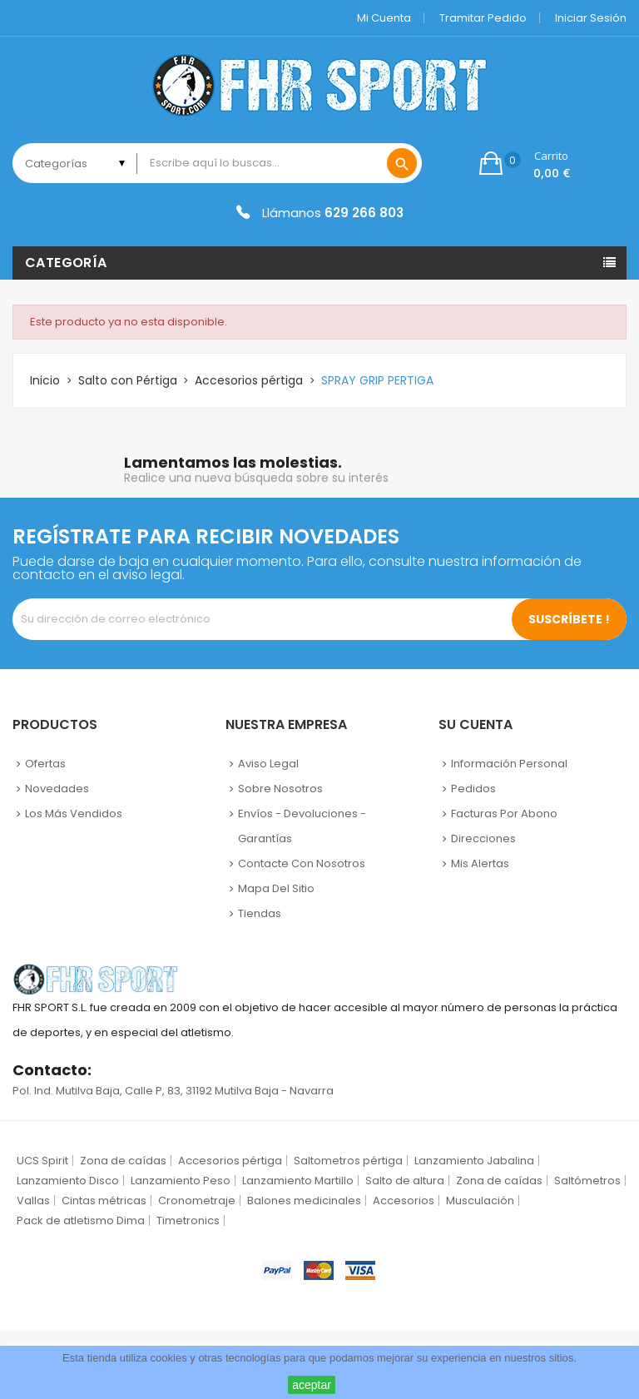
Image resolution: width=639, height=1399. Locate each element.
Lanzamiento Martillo (298, 1180)
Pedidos (473, 788)
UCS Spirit (42, 1160)
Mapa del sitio (276, 888)
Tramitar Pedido (483, 17)
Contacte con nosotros (301, 863)
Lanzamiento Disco (68, 1180)
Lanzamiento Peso (180, 1180)
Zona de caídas (123, 1160)
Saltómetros (587, 1180)
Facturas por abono (504, 813)
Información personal (509, 763)
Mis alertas (480, 863)
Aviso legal (268, 763)
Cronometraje (196, 1200)
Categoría (66, 262)
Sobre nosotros (280, 788)
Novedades (57, 788)
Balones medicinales (304, 1200)
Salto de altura (404, 1180)
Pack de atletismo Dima (81, 1220)
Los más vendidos (73, 813)
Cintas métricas (104, 1200)
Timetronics (188, 1220)
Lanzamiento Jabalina (474, 1160)
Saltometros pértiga (348, 1160)
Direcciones (483, 838)
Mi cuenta (384, 17)
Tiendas (259, 913)
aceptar (311, 1385)
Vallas (33, 1200)
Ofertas (45, 763)
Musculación (480, 1200)
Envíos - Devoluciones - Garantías (302, 826)
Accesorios (403, 1200)
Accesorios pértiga (230, 1160)
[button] (524, 163)
